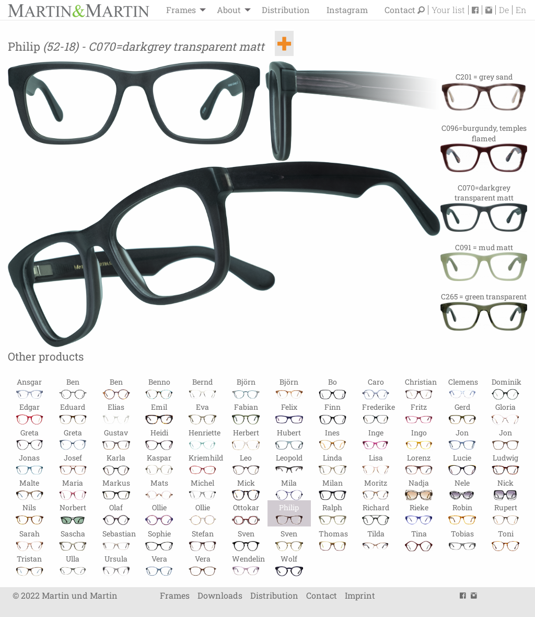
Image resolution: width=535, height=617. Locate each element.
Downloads (219, 595)
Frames (181, 9)
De (504, 10)
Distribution (286, 9)
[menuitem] (183, 10)
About (229, 9)
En (521, 10)
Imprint (360, 595)
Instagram (347, 9)
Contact (400, 9)
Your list (448, 10)
